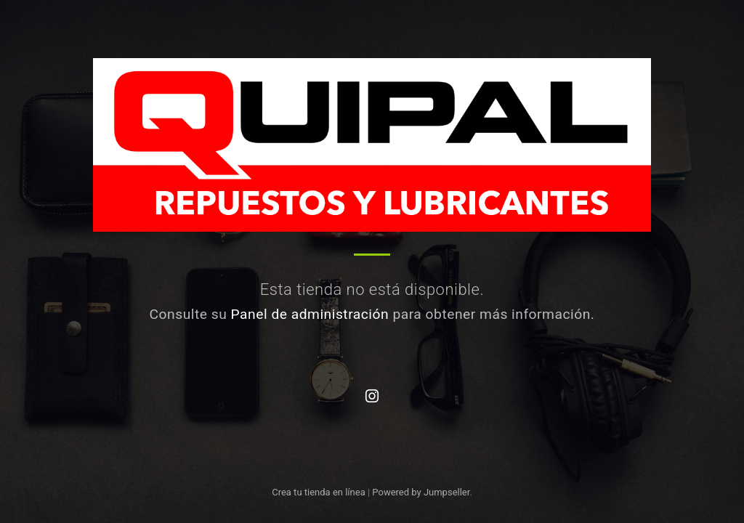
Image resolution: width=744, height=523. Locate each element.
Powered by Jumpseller (420, 492)
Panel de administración (310, 314)
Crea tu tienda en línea (320, 492)
